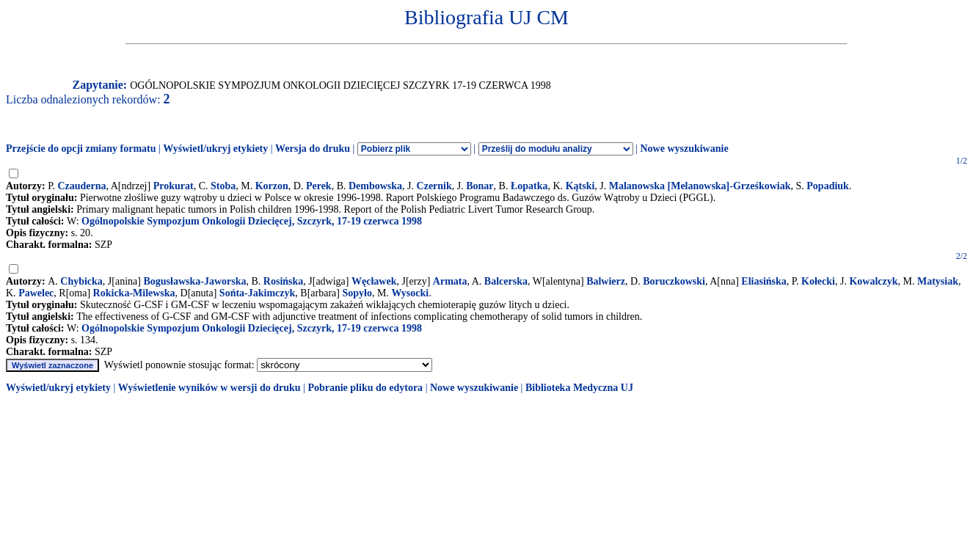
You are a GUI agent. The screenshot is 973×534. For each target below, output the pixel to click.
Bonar (479, 185)
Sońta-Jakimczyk (257, 293)
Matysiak (937, 281)
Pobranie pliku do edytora (365, 387)
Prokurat (173, 185)
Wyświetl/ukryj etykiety (215, 148)
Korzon (271, 185)
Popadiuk (827, 185)
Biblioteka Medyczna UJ (579, 387)
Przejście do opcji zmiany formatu (81, 148)
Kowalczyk (873, 281)
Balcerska (506, 281)
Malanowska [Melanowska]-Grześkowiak (700, 185)
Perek (319, 185)
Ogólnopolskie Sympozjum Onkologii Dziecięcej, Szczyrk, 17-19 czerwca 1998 (251, 221)
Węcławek (373, 281)
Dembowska (375, 185)
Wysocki (410, 293)
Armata (450, 281)
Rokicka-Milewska (134, 293)
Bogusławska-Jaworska (194, 281)
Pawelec (36, 293)
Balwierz (605, 281)
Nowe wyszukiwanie (684, 148)
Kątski (580, 185)
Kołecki (818, 281)
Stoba (223, 185)
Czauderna (81, 185)
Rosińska (283, 281)
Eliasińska (763, 281)
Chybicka (81, 281)
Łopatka (529, 185)
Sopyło (356, 293)
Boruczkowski (674, 281)
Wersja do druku (312, 148)
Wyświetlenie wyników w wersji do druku (209, 387)
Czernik (434, 185)
